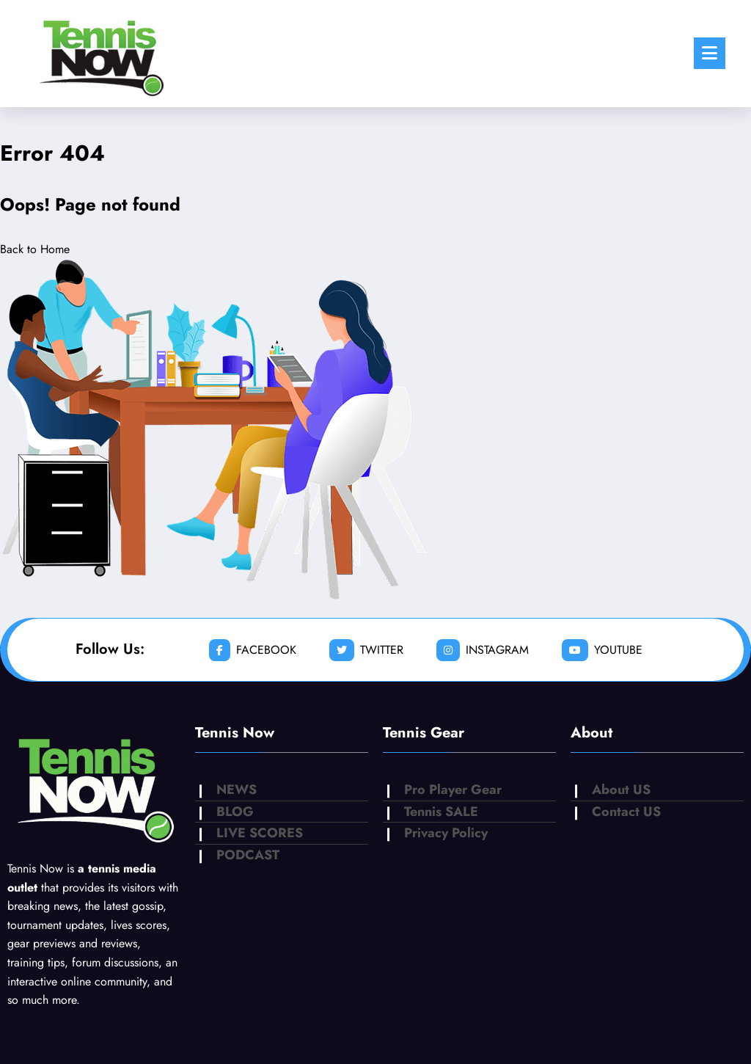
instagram (482, 650)
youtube (602, 650)
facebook (252, 650)
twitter (366, 650)
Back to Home (35, 249)
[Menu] (709, 53)
